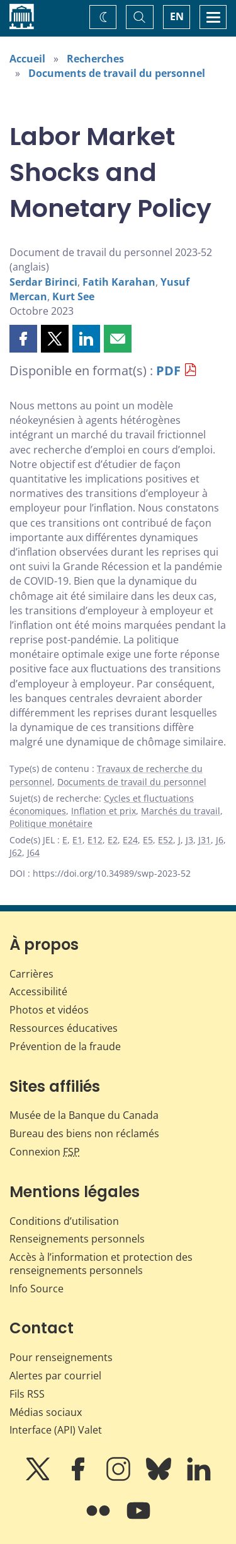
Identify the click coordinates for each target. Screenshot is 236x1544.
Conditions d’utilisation (64, 1221)
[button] (23, 339)
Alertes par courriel (55, 1376)
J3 (189, 840)
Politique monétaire (51, 823)
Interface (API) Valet (55, 1430)
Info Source (36, 1288)
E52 (165, 840)
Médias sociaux (45, 1412)
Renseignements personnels (77, 1239)
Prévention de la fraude (65, 1046)
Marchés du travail (180, 811)
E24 (130, 840)
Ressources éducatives (63, 1028)
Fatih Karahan (118, 282)
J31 (204, 840)
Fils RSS (27, 1394)
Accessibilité (38, 991)
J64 (33, 852)
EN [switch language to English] (177, 16)
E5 (148, 840)
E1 (77, 840)
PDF (168, 370)
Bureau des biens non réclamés (84, 1133)
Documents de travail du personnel (116, 73)
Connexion (44, 1152)
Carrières (31, 974)
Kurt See (73, 296)
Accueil (27, 59)
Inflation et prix (103, 811)
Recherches (95, 59)
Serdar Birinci (43, 282)
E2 (113, 840)
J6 (219, 840)
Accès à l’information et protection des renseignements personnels (101, 1263)
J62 (15, 852)
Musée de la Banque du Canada (84, 1115)
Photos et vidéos (49, 1010)
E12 (95, 840)
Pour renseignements (61, 1357)
